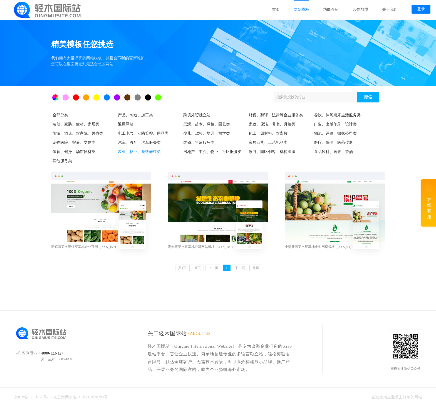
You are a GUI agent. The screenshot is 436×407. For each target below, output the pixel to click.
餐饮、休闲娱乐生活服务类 (337, 115)
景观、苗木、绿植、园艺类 (206, 124)
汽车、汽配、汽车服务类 (139, 142)
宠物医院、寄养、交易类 (74, 142)
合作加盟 (360, 9)
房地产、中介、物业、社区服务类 (212, 152)
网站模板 (301, 9)
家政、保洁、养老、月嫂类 (272, 124)
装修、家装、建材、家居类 (76, 124)
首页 (276, 9)
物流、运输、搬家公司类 (335, 133)
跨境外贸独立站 (196, 115)
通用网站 (125, 124)
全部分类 (60, 115)
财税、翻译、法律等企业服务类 (276, 115)
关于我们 (390, 9)
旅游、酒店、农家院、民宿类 (78, 133)
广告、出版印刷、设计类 (335, 124)
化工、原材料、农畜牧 (268, 133)
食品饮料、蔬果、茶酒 (333, 152)
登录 (421, 9)
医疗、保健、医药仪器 (333, 142)
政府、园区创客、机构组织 (272, 152)
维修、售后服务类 (198, 142)
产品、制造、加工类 (135, 115)
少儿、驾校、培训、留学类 (206, 133)
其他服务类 (62, 161)
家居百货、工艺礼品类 (268, 142)
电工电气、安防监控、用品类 (143, 133)
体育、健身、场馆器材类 (74, 152)
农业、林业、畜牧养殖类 (139, 152)
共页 (182, 268)
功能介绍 (331, 9)
